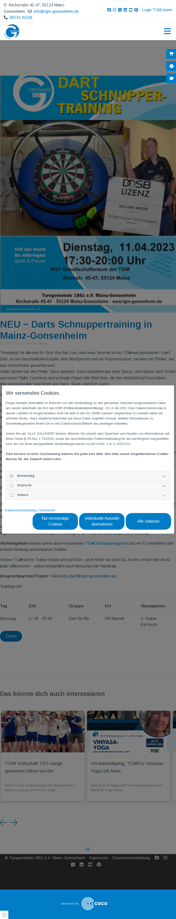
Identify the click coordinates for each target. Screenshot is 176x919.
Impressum (47, 510)
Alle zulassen (148, 521)
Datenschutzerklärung (20, 510)
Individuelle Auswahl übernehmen (102, 521)
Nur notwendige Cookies (55, 521)
